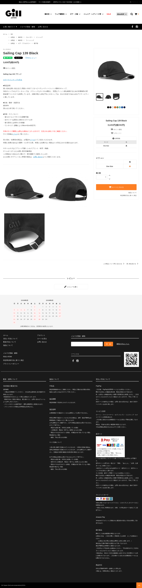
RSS (4, 356)
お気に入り (116, 133)
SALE (109, 14)
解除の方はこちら (123, 344)
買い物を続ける (132, 264)
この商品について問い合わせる (114, 264)
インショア (39, 37)
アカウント (135, 2)
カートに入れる (116, 187)
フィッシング (30, 40)
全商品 (13, 37)
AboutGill (120, 14)
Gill (12, 34)
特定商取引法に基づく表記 (128, 195)
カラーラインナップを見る (12, 80)
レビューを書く (71, 286)
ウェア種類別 (59, 14)
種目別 (47, 14)
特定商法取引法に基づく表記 (13, 360)
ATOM (9, 356)
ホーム (5, 34)
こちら (15, 134)
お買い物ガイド (9, 27)
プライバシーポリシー (11, 363)
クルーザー (29, 37)
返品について (132, 192)
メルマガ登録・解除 (27, 27)
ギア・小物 (74, 14)
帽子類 (36, 43)
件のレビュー (31, 58)
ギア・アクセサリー (24, 43)
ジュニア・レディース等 (92, 14)
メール (32, 140)
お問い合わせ (43, 27)
